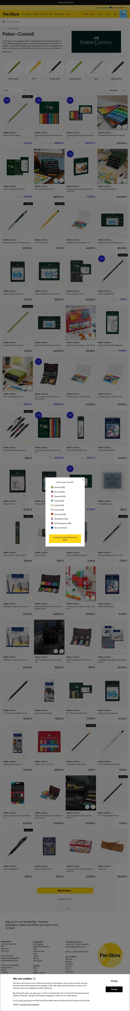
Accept (114, 989)
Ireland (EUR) (57, 505)
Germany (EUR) (58, 514)
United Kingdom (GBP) (61, 523)
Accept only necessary (29, 1004)
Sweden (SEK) (58, 487)
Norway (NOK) (58, 492)
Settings (114, 981)
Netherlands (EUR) (59, 519)
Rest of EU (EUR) (59, 528)
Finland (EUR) (57, 501)
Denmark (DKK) (58, 496)
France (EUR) (57, 510)
